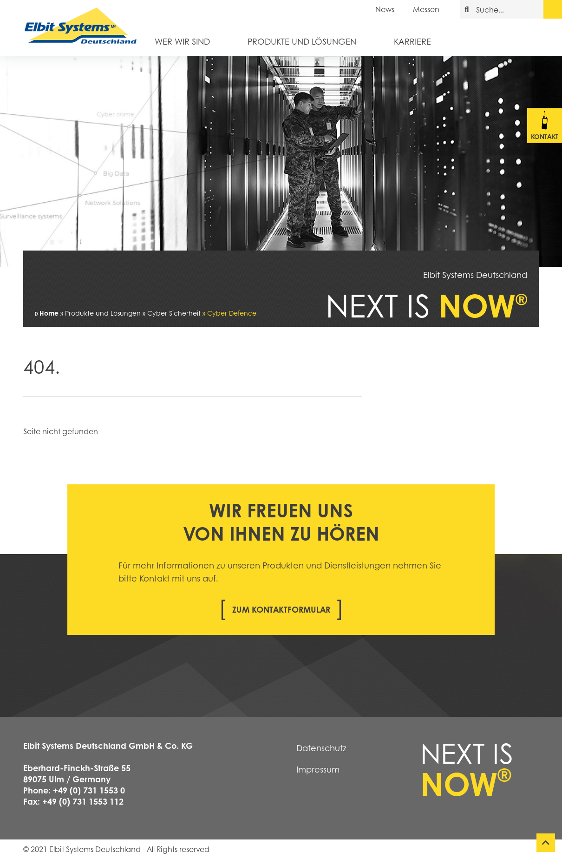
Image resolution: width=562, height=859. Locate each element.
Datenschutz (321, 748)
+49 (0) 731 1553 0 (89, 790)
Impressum (318, 769)
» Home (47, 312)
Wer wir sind (182, 40)
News (384, 9)
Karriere (412, 40)
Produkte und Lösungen (302, 40)
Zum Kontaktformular (281, 609)
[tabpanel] (281, 161)
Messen (426, 9)
